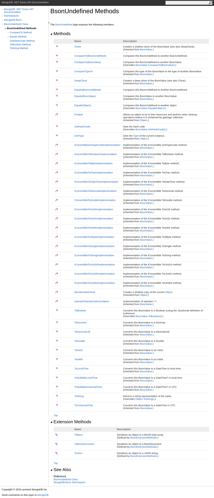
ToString (79, 396)
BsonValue (146, 49)
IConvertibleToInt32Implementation (93, 218)
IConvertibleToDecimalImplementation (95, 190)
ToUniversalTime (83, 405)
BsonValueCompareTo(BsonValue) (155, 65)
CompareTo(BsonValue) (87, 62)
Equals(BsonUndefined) (87, 89)
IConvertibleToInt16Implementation (93, 209)
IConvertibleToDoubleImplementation (95, 200)
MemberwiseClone (84, 292)
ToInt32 (78, 350)
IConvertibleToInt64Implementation (93, 227)
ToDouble (79, 340)
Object (143, 120)
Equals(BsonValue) (85, 96)
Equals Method (18, 36)
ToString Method (19, 48)
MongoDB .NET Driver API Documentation (18, 10)
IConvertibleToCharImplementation (93, 172)
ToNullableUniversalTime (88, 386)
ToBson (78, 434)
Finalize (78, 114)
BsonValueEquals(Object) (150, 108)
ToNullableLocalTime (86, 377)
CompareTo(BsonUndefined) (90, 55)
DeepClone (80, 80)
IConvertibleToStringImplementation (94, 255)
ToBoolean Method (20, 44)
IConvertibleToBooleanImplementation (95, 154)
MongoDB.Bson (13, 19)
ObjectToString (144, 398)
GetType (79, 135)
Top (56, 415)
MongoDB (42, 494)
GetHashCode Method (22, 40)
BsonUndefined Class (16, 24)
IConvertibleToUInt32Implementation (94, 273)
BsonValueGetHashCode (150, 129)
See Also (60, 469)
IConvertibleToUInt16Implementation (94, 264)
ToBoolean (80, 310)
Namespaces (11, 15)
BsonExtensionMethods (143, 437)
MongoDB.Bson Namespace (69, 482)
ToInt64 (78, 359)
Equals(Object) (82, 105)
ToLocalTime (81, 368)
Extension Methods (70, 421)
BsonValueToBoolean (148, 316)
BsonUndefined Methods (21, 28)
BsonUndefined (64, 24)
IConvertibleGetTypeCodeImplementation (97, 144)
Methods (60, 33)
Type (136, 135)
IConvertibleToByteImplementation (93, 163)
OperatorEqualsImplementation (91, 301)
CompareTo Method (21, 32)
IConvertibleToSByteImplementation (94, 236)
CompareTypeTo (83, 71)
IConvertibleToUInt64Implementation (94, 282)
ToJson (78, 453)
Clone (77, 46)
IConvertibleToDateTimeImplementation (96, 181)
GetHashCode (82, 126)
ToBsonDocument (84, 443)
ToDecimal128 (82, 331)
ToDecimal (80, 322)
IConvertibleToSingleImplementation (94, 246)
